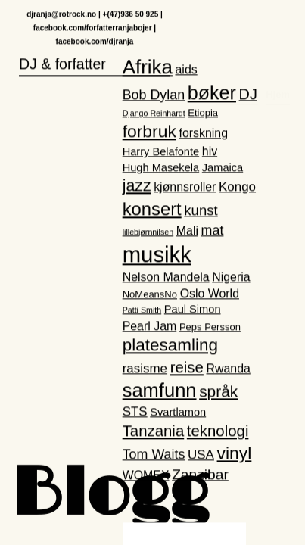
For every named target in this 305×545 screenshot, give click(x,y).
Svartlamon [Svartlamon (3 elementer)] (178, 412)
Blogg (109, 495)
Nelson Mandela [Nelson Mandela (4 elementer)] (166, 277)
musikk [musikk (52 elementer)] (157, 254)
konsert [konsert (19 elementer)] (152, 209)
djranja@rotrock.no (61, 15)
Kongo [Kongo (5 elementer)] (237, 188)
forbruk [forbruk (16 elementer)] (149, 132)
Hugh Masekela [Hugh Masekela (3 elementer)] (161, 168)
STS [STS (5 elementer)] (135, 412)
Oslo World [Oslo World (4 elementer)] (209, 294)
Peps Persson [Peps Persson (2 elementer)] (210, 327)
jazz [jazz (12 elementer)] (137, 187)
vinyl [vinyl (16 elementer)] (234, 453)
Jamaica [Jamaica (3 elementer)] (222, 168)
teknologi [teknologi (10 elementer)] (218, 432)
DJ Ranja (237, 27)
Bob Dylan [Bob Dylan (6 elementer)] (154, 95)
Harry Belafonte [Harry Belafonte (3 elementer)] (161, 153)
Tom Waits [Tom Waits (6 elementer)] (154, 454)
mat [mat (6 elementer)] (212, 230)
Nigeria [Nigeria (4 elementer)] (231, 277)
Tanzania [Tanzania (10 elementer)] (154, 432)
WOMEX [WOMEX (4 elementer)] (146, 476)
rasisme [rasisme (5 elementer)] (145, 369)
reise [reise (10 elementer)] (187, 368)
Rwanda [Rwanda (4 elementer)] (228, 369)
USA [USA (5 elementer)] (201, 455)
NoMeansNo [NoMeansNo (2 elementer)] (150, 295)
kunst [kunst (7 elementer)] (200, 211)
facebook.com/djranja (95, 42)
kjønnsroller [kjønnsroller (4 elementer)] (185, 188)
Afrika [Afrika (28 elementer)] (148, 67)
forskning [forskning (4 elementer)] (203, 133)
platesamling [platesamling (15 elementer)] (170, 345)
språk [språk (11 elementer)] (218, 392)
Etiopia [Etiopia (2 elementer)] (203, 113)
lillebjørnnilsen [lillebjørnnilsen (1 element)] (148, 232)
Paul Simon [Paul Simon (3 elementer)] (192, 310)
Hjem (278, 27)
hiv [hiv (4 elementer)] (209, 152)
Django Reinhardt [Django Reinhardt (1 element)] (154, 113)
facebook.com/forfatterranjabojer (92, 28)
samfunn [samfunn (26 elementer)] (160, 391)
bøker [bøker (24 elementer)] (212, 93)
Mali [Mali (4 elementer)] (187, 231)
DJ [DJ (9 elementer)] (248, 94)
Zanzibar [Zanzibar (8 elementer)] (200, 476)
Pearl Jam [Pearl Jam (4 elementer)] (150, 326)
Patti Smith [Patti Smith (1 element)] (142, 311)
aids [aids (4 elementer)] (187, 70)
